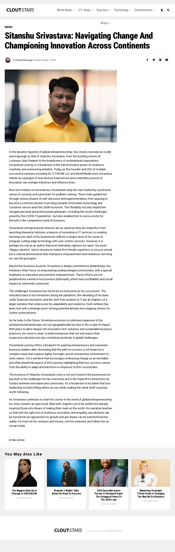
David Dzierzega (24, 60)
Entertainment (143, 10)
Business (102, 10)
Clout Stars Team (24, 509)
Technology (121, 10)
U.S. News (84, 10)
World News (64, 10)
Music (104, 23)
